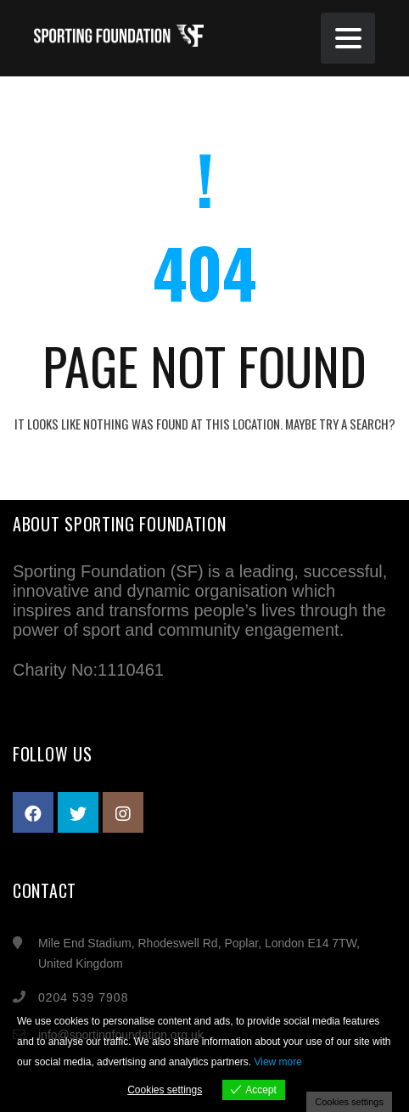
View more (277, 1062)
